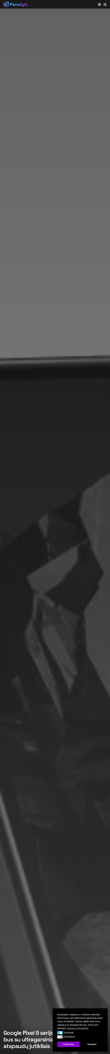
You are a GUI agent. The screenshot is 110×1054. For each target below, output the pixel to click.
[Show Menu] (99, 4)
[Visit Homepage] (15, 4)
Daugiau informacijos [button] (77, 1028)
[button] (60, 1032)
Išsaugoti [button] (91, 1044)
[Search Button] (105, 4)
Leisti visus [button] (68, 1044)
